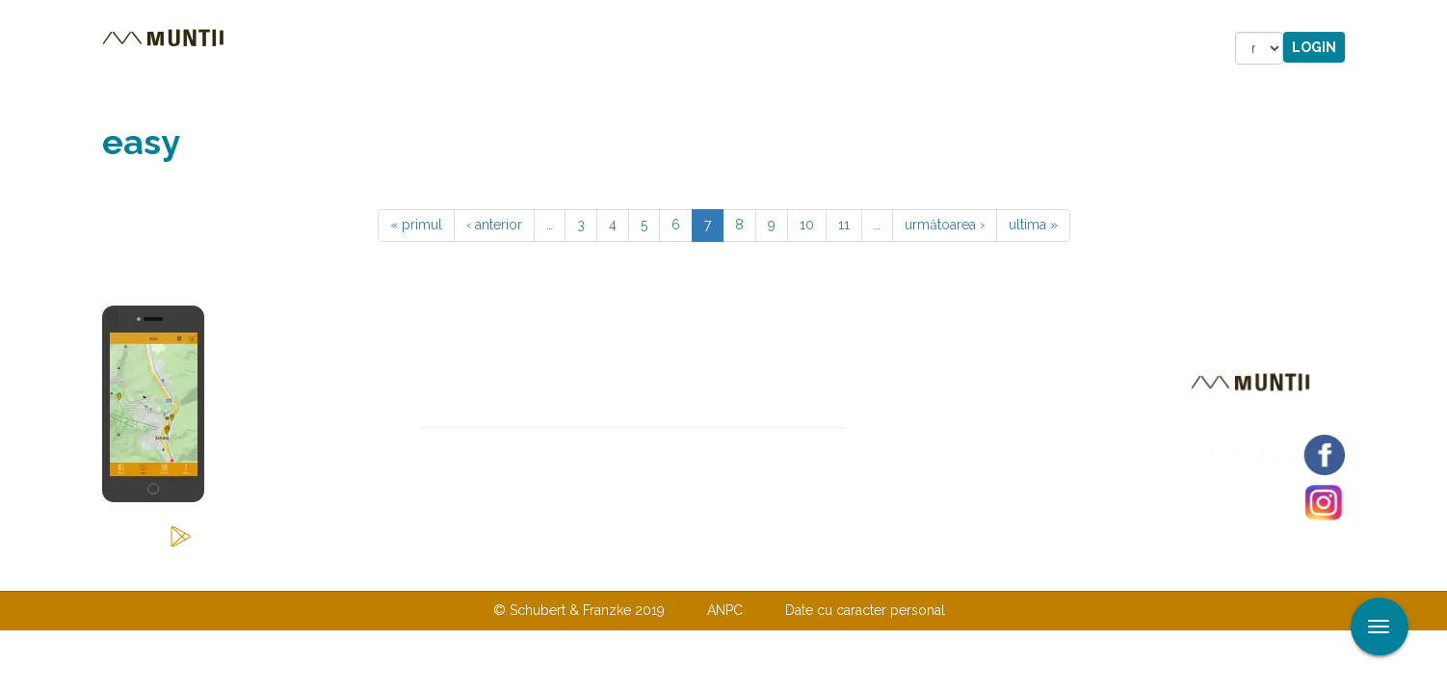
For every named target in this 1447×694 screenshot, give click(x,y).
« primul (416, 224)
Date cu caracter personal (865, 610)
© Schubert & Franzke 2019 (579, 610)
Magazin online (701, 48)
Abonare (908, 444)
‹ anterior (494, 224)
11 (844, 224)
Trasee (373, 48)
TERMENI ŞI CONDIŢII (837, 570)
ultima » (1033, 224)
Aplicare (1432, 17)
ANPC (725, 610)
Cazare (462, 48)
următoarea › (945, 224)
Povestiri (559, 48)
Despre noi (694, 570)
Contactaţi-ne (576, 570)
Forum (832, 48)
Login (1314, 47)
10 (807, 224)
